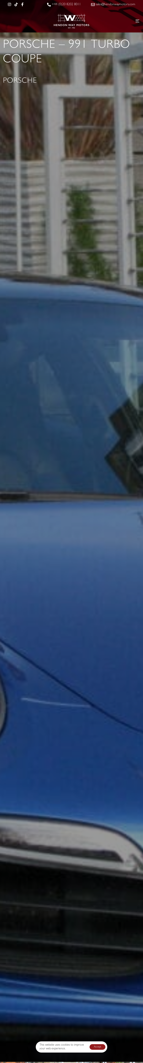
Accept (97, 1047)
